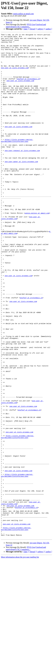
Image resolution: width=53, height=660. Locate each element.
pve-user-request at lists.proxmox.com (22, 174)
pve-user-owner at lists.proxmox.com (21, 187)
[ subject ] (40, 29)
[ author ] (48, 29)
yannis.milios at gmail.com (23, 14)
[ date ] (25, 29)
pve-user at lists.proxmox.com (14, 75)
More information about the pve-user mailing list (20, 658)
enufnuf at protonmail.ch (28, 88)
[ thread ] (32, 29)
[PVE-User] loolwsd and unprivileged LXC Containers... (26, 25)
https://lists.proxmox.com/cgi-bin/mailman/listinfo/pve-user (17, 162)
